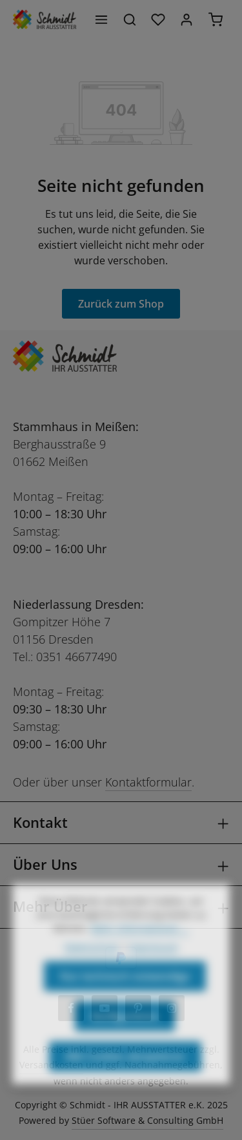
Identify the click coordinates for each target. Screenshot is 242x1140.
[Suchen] (130, 19)
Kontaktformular (148, 782)
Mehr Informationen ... (140, 948)
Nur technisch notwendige (125, 996)
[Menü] (101, 19)
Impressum (153, 967)
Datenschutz (92, 967)
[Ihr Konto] (186, 19)
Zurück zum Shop (121, 304)
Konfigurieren (125, 1036)
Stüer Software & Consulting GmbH (147, 1120)
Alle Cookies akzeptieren (125, 1077)
